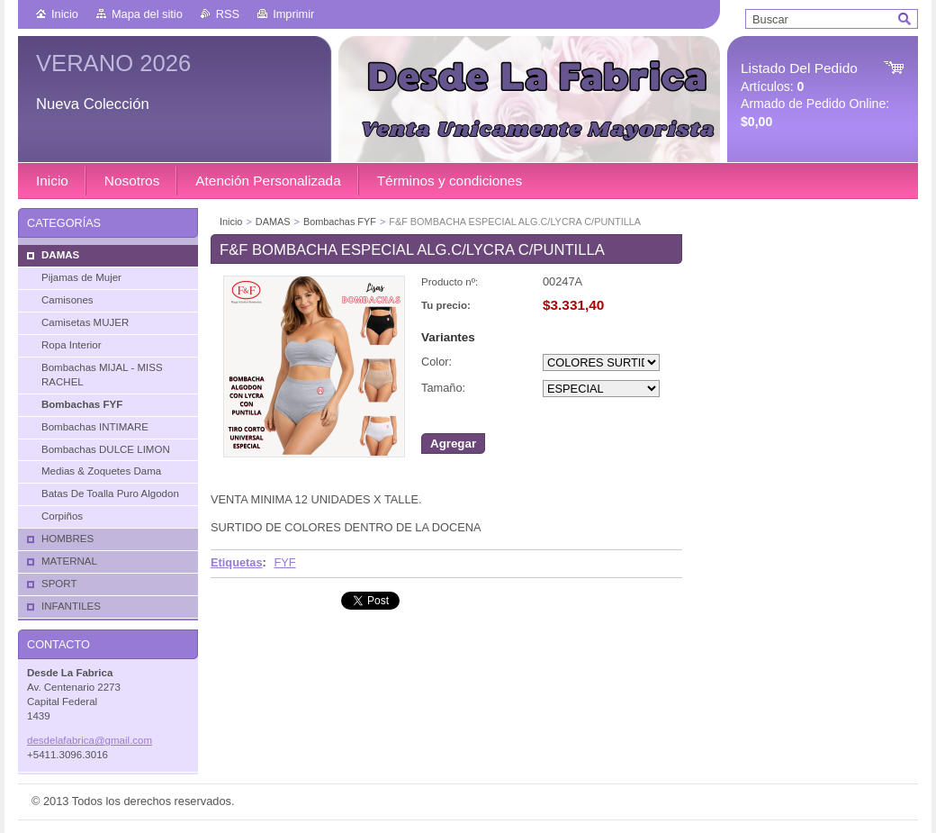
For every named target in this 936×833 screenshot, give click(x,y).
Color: (436, 361)
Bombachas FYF (339, 221)
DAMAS (273, 221)
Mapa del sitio (147, 14)
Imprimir (293, 14)
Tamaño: (443, 387)
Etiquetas (237, 562)
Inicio (64, 14)
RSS (227, 14)
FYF (284, 562)
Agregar (453, 443)
